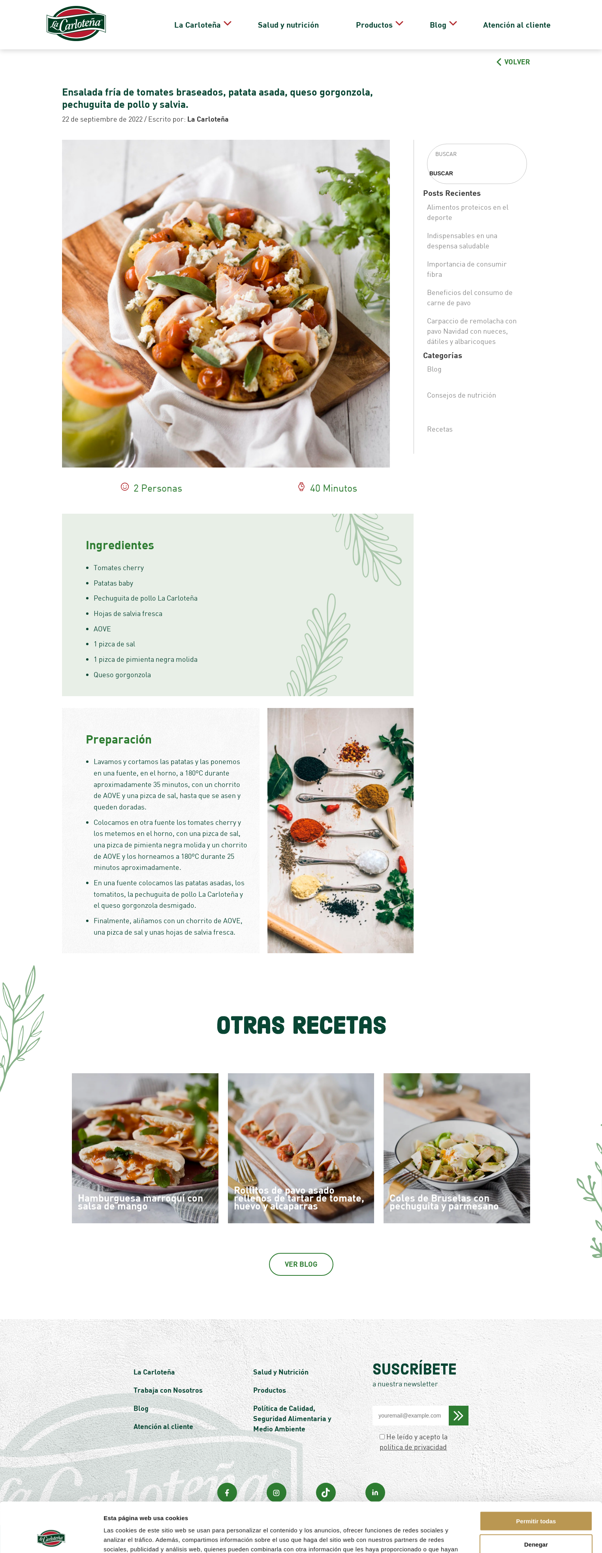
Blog (441, 24)
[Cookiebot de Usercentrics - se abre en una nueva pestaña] (51, 1538)
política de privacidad (413, 1446)
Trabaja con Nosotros (168, 1390)
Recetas (440, 428)
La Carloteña (244, 24)
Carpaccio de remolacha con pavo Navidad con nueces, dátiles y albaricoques (472, 331)
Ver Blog (301, 1264)
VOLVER (513, 61)
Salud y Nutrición (281, 1371)
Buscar (441, 173)
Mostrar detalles (424, 1537)
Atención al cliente (508, 24)
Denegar (536, 1497)
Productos (388, 24)
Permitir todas (536, 1474)
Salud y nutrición (323, 24)
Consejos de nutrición (461, 395)
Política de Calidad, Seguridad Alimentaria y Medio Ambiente (292, 1418)
